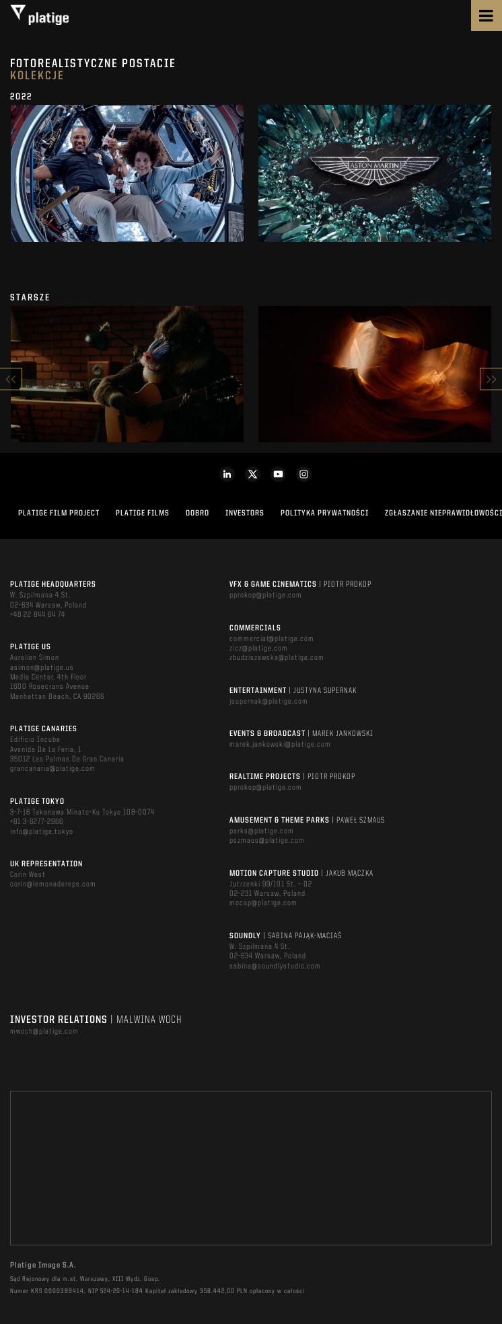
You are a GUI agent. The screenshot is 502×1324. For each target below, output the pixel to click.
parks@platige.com (261, 831)
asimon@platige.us (42, 668)
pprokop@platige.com (265, 595)
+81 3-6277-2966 (36, 822)
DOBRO (197, 513)
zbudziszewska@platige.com (276, 658)
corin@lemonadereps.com (53, 884)
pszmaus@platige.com (267, 841)
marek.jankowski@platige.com (280, 745)
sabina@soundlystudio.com (275, 966)
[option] (127, 179)
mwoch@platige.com (44, 1032)
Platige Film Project (59, 513)
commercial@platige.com (271, 639)
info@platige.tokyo (41, 832)
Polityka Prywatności (325, 513)
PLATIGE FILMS (143, 513)
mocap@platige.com (263, 903)
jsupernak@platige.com (268, 702)
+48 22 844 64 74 (37, 615)
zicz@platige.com (258, 649)
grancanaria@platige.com (53, 769)
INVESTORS (244, 513)
